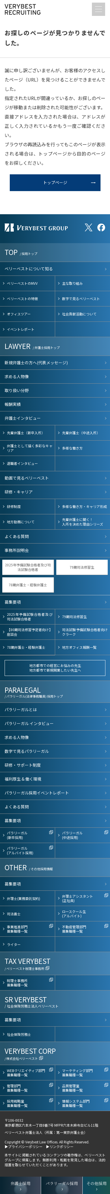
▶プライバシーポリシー (24, 1146)
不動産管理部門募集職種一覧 (74, 929)
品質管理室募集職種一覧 (72, 1088)
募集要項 (13, 602)
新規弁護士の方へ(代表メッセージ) (36, 362)
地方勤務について (20, 521)
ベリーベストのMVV (22, 283)
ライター (14, 944)
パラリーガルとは (21, 709)
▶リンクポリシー (60, 1146)
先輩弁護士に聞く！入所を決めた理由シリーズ (82, 521)
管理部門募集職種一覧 (17, 1088)
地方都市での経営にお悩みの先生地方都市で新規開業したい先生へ (55, 668)
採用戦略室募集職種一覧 (17, 1103)
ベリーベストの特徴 (22, 298)
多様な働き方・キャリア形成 (84, 506)
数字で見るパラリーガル (27, 751)
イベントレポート (20, 329)
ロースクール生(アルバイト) (74, 913)
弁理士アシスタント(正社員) (77, 898)
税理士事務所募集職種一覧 (17, 983)
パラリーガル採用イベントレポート (37, 793)
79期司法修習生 (82, 567)
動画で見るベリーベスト (27, 478)
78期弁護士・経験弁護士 (28, 584)
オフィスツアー (19, 313)
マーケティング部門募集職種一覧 (77, 1072)
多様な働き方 (72, 448)
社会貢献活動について (79, 313)
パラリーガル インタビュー (29, 723)
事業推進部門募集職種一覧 (17, 929)
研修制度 (14, 506)
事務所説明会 (17, 550)
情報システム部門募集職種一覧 (76, 1103)
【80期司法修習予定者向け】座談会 (30, 632)
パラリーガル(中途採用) (72, 835)
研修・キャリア (19, 492)
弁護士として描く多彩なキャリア (30, 448)
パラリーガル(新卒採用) (17, 835)
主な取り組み (72, 283)
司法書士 (14, 913)
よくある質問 (17, 536)
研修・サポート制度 (23, 765)
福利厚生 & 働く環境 (23, 779)
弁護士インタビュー (23, 418)
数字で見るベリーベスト (81, 298)
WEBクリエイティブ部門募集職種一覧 (26, 1072)
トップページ (55, 182)
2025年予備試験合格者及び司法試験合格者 (28, 567)
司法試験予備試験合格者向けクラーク (85, 632)
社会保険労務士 (19, 1034)
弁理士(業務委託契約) (23, 898)
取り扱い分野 (17, 390)
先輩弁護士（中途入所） (81, 432)
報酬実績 (13, 404)
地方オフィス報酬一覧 (79, 647)
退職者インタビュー (22, 463)
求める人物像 (17, 376)
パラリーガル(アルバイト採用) (20, 850)
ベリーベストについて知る (29, 268)
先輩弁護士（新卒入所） (26, 432)
